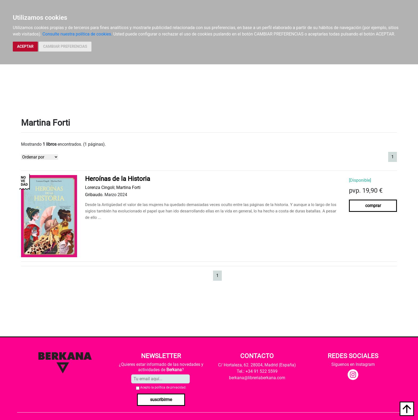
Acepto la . (163, 387)
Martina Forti (128, 187)
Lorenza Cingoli (99, 187)
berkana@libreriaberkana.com (257, 377)
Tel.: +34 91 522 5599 (257, 371)
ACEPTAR (25, 46)
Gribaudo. (94, 194)
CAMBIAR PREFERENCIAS (65, 46)
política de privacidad (170, 387)
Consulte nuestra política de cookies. (77, 34)
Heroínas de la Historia (117, 179)
